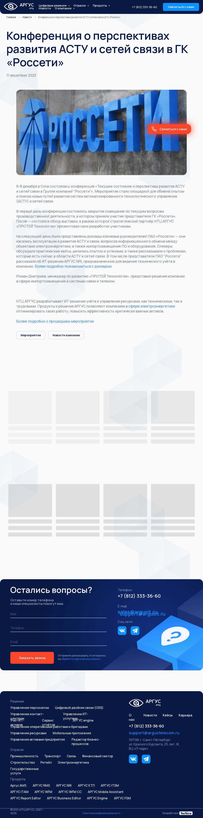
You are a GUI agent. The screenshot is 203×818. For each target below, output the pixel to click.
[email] (58, 642)
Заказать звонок (32, 658)
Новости (45, 8)
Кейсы (167, 715)
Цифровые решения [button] (53, 5)
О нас (132, 717)
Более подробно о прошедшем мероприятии (55, 321)
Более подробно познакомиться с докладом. (73, 266)
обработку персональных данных (80, 659)
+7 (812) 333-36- (136, 596)
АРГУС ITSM (110, 785)
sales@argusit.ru (137, 611)
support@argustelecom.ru (154, 732)
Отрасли (17, 750)
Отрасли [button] (80, 5)
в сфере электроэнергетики (150, 306)
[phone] (58, 628)
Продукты (17, 779)
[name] (58, 614)
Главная (11, 17)
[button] (181, 7)
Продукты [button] (100, 5)
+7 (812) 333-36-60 (144, 7)
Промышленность (24, 756)
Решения (17, 701)
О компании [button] (63, 8)
